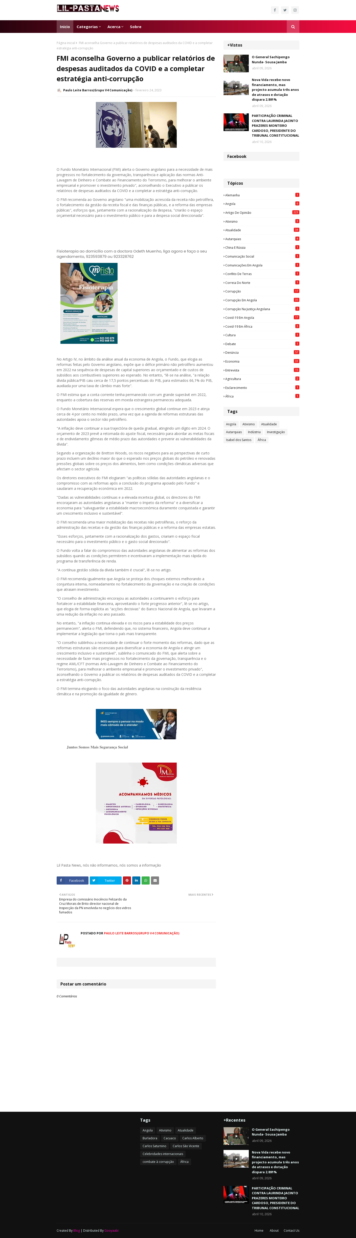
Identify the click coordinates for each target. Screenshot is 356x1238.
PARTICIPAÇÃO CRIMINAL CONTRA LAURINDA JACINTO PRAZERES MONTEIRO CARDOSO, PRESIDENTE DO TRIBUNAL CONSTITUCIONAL (275, 125)
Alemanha (262, 195)
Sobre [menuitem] (135, 26)
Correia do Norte (262, 282)
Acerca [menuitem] (113, 26)
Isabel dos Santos (238, 440)
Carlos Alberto (192, 1138)
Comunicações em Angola (262, 265)
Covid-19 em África (262, 326)
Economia (262, 361)
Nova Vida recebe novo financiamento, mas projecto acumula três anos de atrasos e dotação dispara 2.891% (275, 89)
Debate (262, 344)
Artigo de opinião (262, 212)
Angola (262, 203)
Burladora (150, 1138)
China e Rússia (262, 247)
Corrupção (262, 291)
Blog (76, 1230)
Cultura (262, 335)
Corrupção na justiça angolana (262, 309)
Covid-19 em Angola (262, 317)
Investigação (276, 432)
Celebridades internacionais (163, 1154)
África (262, 396)
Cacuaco (170, 1138)
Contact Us (291, 1230)
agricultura (262, 378)
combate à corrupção (158, 1162)
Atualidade (262, 230)
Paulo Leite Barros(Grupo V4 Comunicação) (97, 90)
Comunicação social (262, 256)
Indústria (254, 432)
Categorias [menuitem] (87, 26)
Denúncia (262, 352)
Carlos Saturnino (154, 1146)
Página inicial (66, 43)
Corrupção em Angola (262, 300)
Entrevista (262, 370)
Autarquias (262, 239)
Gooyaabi (111, 1230)
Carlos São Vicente (186, 1146)
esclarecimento (262, 387)
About (274, 1230)
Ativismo (262, 221)
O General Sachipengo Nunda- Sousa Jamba (271, 59)
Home (259, 1230)
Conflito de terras (262, 273)
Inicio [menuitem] (65, 26)
